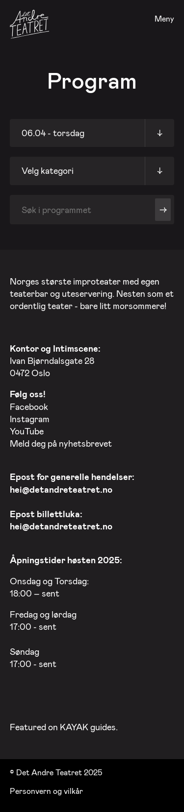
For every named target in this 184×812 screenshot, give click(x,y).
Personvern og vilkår (46, 790)
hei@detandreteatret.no (61, 489)
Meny (164, 19)
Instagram (30, 418)
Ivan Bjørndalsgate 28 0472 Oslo (55, 360)
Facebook (29, 406)
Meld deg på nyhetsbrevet (61, 443)
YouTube (27, 431)
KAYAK (74, 726)
